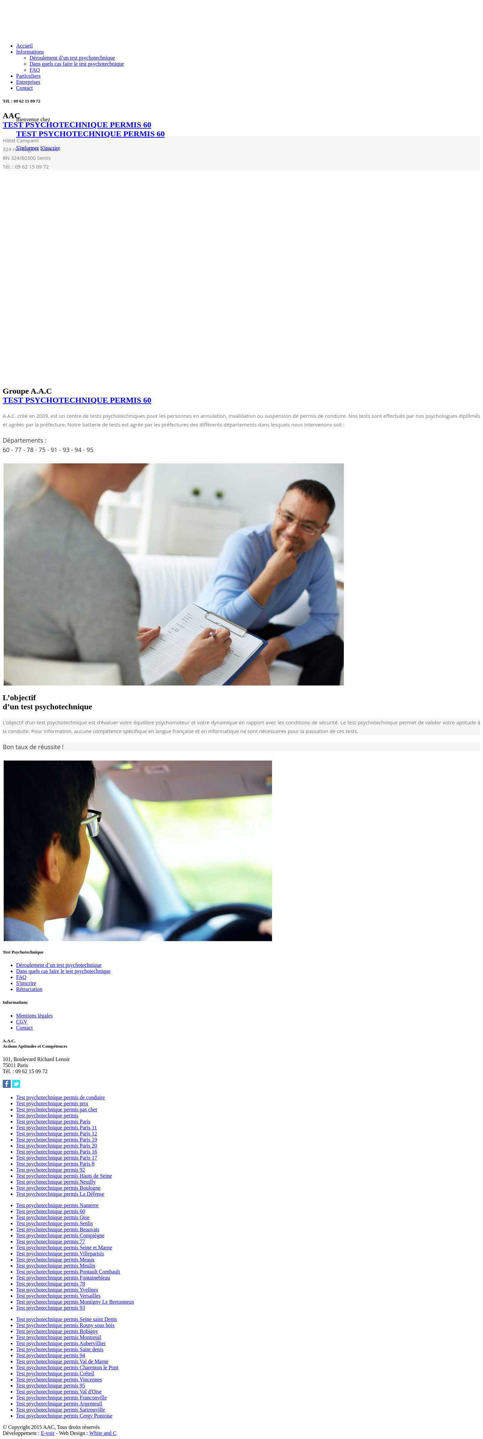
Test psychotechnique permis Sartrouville (60, 1410)
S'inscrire (50, 148)
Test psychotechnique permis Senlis (54, 1223)
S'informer (27, 148)
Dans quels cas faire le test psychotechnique (77, 64)
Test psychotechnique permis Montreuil (58, 1337)
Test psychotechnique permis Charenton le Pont (67, 1367)
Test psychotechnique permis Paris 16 (56, 1152)
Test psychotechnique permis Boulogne (58, 1188)
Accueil (24, 46)
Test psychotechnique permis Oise (53, 1217)
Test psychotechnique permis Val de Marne (62, 1361)
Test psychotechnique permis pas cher (56, 1109)
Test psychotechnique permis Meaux (55, 1259)
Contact (24, 88)
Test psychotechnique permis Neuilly (56, 1182)
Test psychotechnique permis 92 (50, 1170)
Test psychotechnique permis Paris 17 (56, 1158)
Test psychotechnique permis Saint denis (59, 1349)
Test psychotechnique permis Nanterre (57, 1205)
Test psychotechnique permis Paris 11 (56, 1127)
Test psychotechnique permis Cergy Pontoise (64, 1416)
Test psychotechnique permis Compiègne (60, 1235)
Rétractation (29, 989)
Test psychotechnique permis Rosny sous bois (65, 1325)
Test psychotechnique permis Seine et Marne (64, 1247)
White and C (102, 1433)
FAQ (35, 70)
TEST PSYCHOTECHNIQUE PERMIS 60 (90, 133)
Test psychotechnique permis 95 (50, 1385)
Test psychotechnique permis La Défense (60, 1194)
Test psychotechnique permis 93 (50, 1308)
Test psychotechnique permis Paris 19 (56, 1139)
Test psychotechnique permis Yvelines (57, 1290)
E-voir (48, 1433)
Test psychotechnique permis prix (52, 1103)
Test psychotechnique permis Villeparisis (60, 1253)
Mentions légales (34, 1016)
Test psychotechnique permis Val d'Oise (59, 1391)
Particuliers (28, 76)
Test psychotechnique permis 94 (50, 1355)
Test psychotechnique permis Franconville (61, 1397)
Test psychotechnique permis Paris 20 (56, 1146)
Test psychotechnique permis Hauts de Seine (64, 1176)
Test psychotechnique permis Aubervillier (61, 1343)
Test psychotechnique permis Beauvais (57, 1229)
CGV (22, 1022)
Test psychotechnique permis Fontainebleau (63, 1278)
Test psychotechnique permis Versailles (58, 1296)
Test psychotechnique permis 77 (50, 1241)
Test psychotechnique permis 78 (50, 1284)
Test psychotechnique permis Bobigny (57, 1331)
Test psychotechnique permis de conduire (60, 1097)
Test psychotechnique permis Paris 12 (56, 1133)
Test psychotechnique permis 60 (50, 1211)
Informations (30, 52)
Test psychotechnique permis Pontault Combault (68, 1271)
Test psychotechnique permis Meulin (55, 1265)
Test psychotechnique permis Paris (53, 1121)
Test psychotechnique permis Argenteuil (59, 1404)
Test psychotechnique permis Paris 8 (55, 1164)
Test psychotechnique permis (47, 1115)
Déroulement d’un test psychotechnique (72, 58)
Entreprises (28, 82)
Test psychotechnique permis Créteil (55, 1373)
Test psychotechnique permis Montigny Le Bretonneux (75, 1302)
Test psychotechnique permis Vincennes (59, 1379)
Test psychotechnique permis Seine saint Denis (66, 1319)
